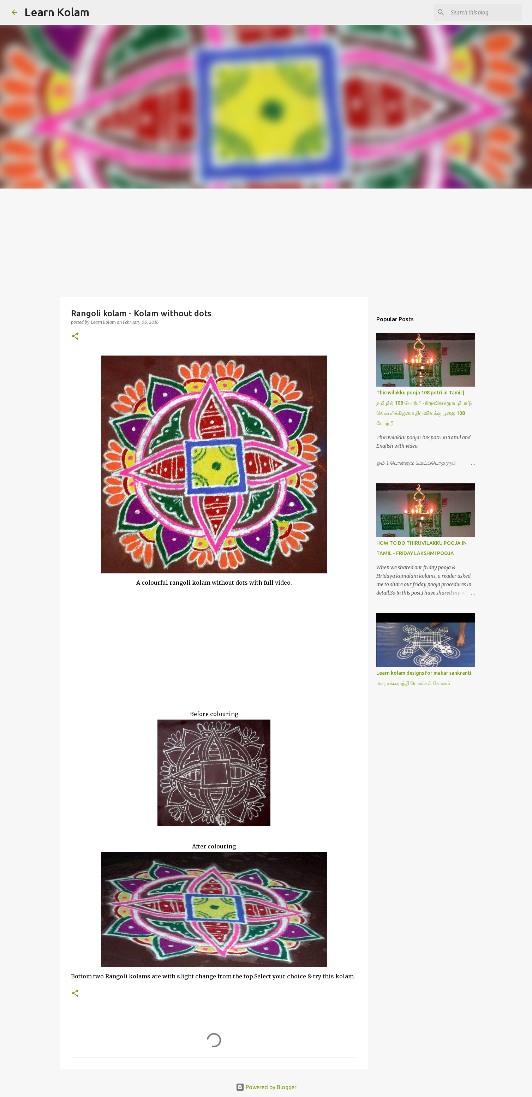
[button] (75, 336)
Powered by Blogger (266, 1087)
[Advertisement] (266, 241)
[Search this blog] (485, 12)
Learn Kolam (56, 12)
